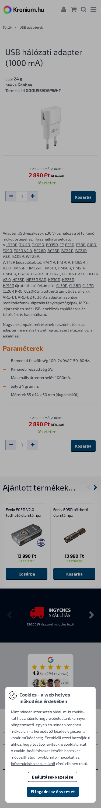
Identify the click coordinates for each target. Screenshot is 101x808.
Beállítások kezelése (52, 777)
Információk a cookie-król (33, 763)
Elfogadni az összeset (53, 791)
